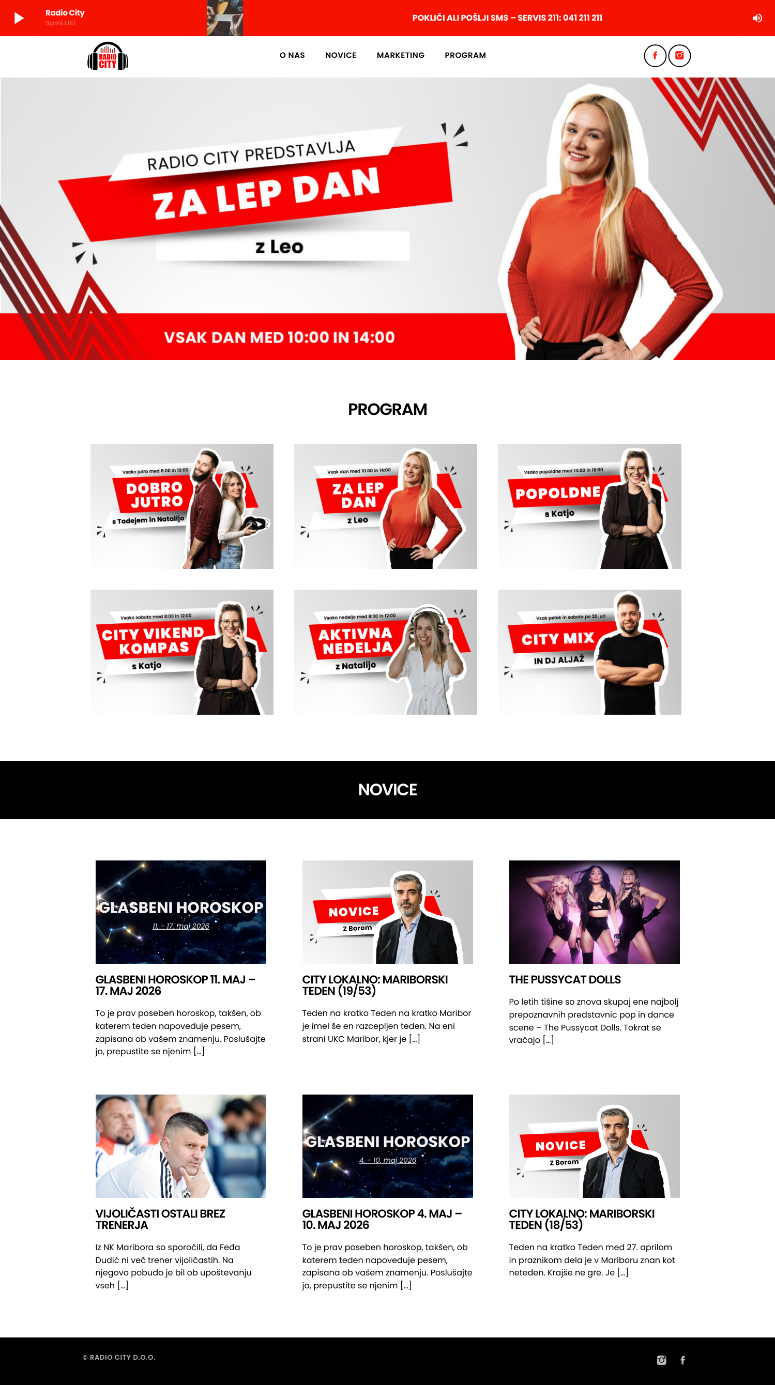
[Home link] (108, 55)
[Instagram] (679, 55)
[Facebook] (655, 55)
